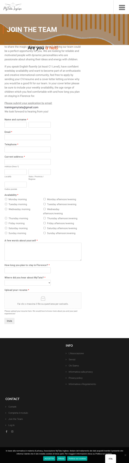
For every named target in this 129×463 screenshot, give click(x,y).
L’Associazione (76, 353)
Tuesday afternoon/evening (61, 204)
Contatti (12, 406)
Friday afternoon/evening (60, 223)
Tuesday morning (18, 204)
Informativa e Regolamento (82, 384)
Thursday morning (18, 218)
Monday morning (18, 199)
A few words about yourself (21, 240)
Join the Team (15, 419)
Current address (14, 156)
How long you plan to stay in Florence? (27, 265)
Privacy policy (75, 378)
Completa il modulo (18, 413)
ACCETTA (49, 458)
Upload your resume (16, 290)
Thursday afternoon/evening (62, 218)
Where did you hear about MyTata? (24, 277)
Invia (9, 321)
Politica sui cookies (77, 458)
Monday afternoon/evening (61, 199)
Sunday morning (17, 233)
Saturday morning (18, 228)
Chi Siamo (74, 365)
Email (8, 132)
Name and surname (16, 119)
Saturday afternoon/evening (62, 228)
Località (7, 176)
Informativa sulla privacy (81, 371)
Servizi (72, 359)
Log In (11, 425)
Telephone (11, 144)
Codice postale (10, 189)
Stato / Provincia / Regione (36, 177)
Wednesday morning (19, 209)
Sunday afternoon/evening (61, 233)
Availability (11, 195)
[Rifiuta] (125, 455)
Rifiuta (61, 458)
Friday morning (17, 223)
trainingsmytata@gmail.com (21, 107)
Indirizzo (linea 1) (11, 166)
